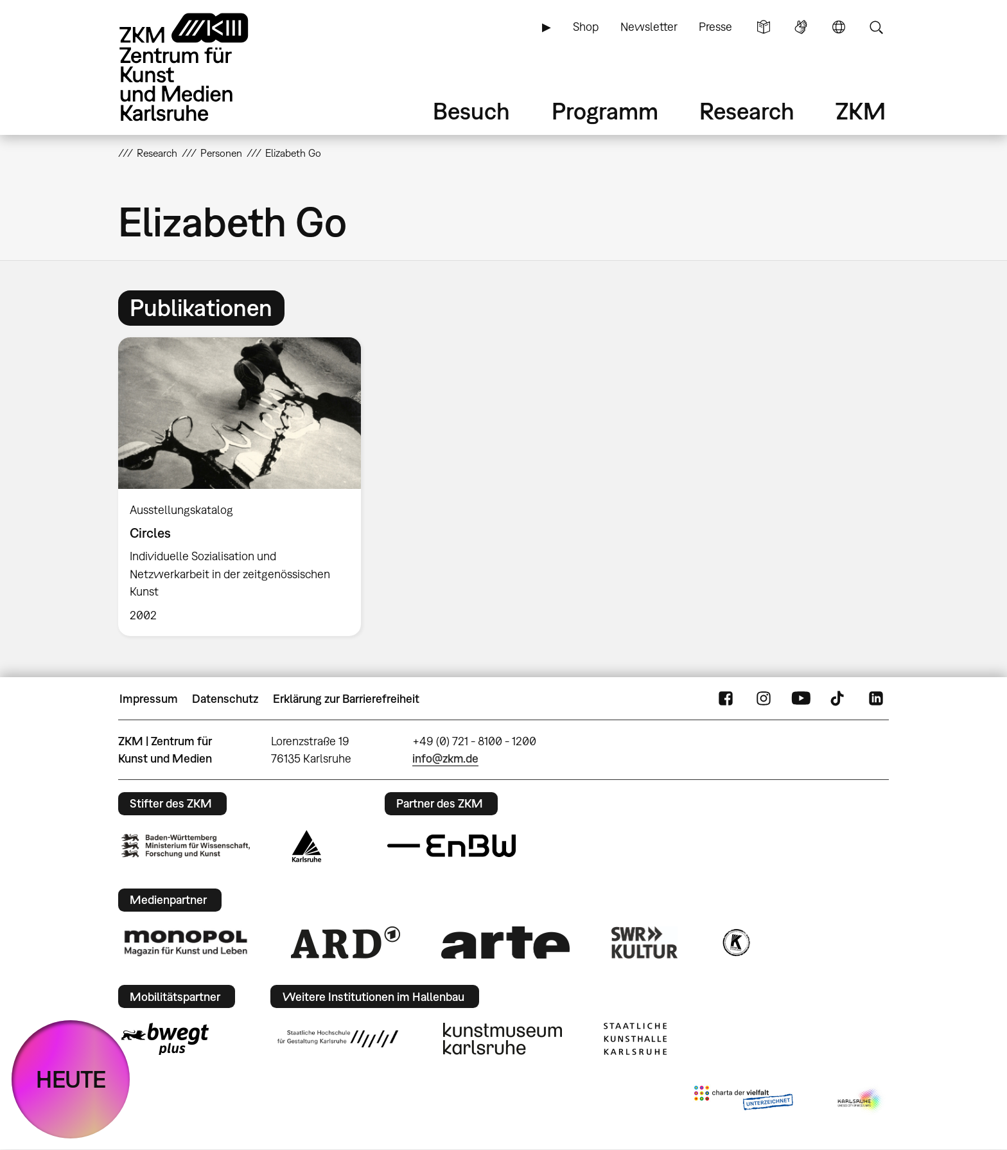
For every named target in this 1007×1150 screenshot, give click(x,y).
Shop (586, 26)
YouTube (801, 699)
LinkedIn (876, 699)
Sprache (839, 27)
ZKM (861, 111)
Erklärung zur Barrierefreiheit (346, 698)
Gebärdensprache (801, 27)
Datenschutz (225, 698)
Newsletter (649, 26)
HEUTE (71, 1079)
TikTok (839, 699)
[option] (245, 486)
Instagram (763, 699)
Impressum (148, 698)
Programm (605, 111)
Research (746, 111)
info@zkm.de (445, 758)
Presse (715, 26)
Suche (876, 27)
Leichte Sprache (763, 27)
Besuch (471, 111)
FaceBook (726, 699)
